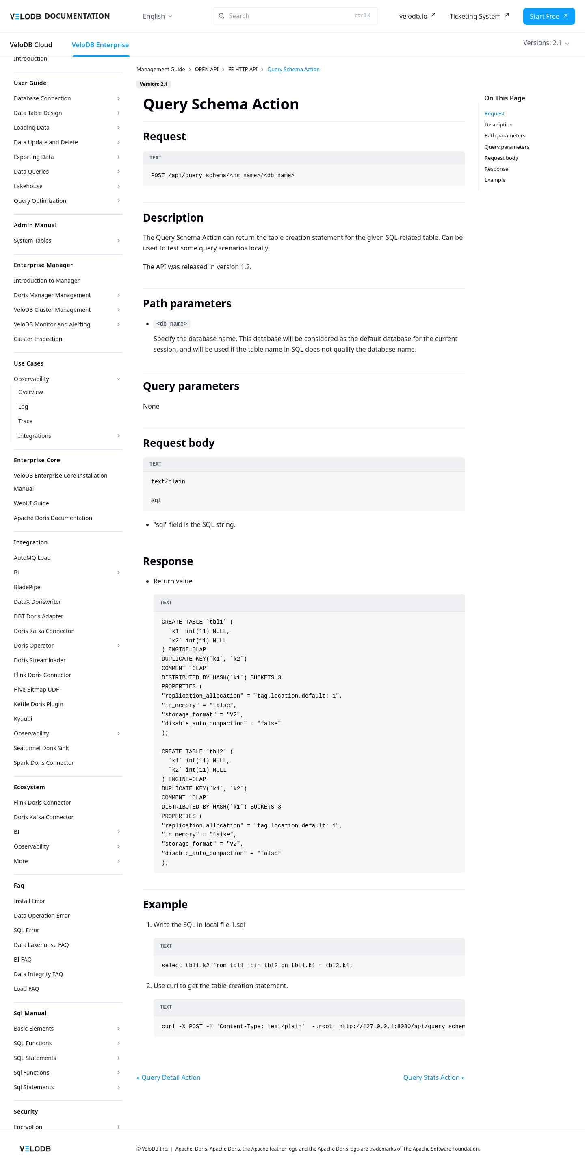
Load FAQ (26, 988)
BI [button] (17, 832)
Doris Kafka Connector (44, 631)
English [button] (154, 16)
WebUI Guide (31, 503)
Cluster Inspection (38, 339)
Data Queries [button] (31, 171)
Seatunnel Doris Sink (41, 748)
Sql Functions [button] (31, 1072)
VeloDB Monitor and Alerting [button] (52, 324)
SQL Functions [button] (33, 1043)
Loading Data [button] (32, 127)
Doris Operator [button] (34, 645)
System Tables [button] (33, 240)
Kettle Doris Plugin (38, 704)
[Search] (295, 16)
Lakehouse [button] (28, 186)
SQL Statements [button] (35, 1058)
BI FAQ (23, 959)
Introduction (30, 58)
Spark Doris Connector (44, 762)
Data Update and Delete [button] (46, 142)
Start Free (544, 16)
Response (496, 168)
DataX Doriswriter (37, 601)
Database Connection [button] (42, 98)
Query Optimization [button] (40, 201)
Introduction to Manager (47, 280)
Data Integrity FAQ (38, 974)
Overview (30, 392)
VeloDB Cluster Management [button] (52, 309)
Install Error (29, 901)
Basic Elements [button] (34, 1028)
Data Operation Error (42, 915)
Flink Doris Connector (42, 675)
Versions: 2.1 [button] (542, 42)
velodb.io (413, 16)
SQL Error (26, 930)
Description (499, 124)
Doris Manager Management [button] (52, 295)
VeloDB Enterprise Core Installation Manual (61, 482)
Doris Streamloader (40, 660)
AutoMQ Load (32, 557)
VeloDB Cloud (31, 44)
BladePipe (27, 587)
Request (495, 113)
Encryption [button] (28, 1127)
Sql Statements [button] (34, 1087)
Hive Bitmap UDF (36, 689)
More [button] (21, 861)
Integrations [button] (34, 436)
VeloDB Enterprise (100, 44)
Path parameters (505, 135)
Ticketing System (475, 16)
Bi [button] (16, 572)
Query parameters (507, 146)
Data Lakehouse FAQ (41, 945)
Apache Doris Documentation (53, 518)
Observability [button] (31, 379)
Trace (25, 421)
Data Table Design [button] (38, 113)
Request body (501, 157)
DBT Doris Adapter (38, 616)
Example (495, 179)
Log (23, 406)
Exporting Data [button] (34, 157)
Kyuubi (23, 718)
